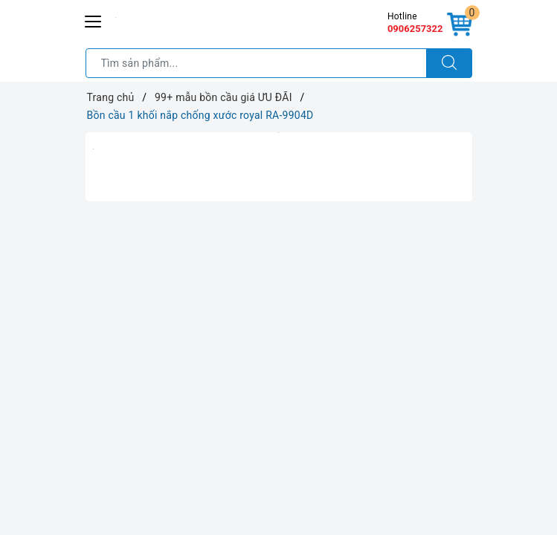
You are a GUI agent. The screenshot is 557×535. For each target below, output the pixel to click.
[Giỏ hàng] (459, 25)
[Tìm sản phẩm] (256, 63)
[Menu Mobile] (94, 19)
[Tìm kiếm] (449, 63)
